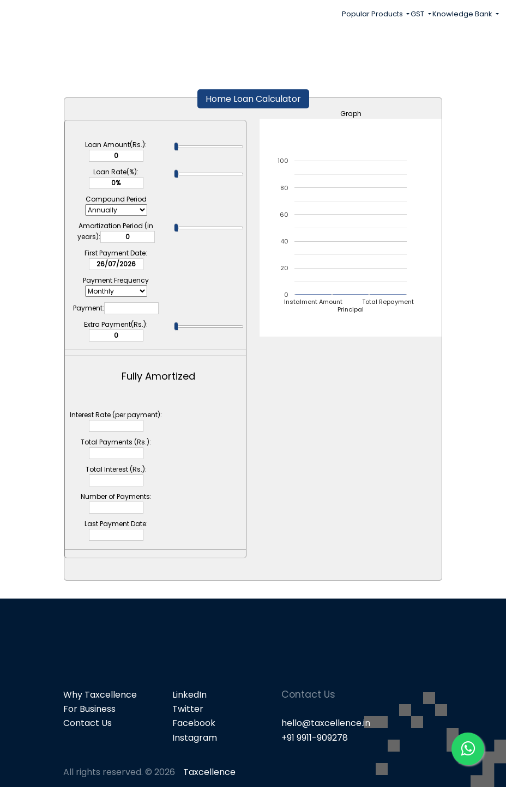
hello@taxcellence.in (325, 723)
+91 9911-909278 (314, 737)
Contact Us (87, 723)
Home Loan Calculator (253, 99)
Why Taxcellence (100, 694)
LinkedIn (189, 694)
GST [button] (418, 14)
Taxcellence (209, 772)
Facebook (193, 723)
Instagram (194, 737)
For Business (89, 709)
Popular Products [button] (373, 14)
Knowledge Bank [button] (463, 14)
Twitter (187, 709)
